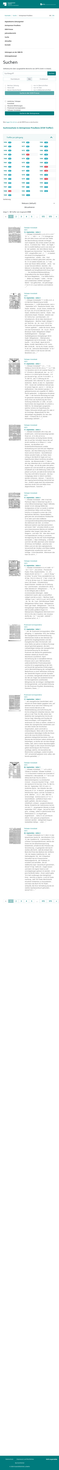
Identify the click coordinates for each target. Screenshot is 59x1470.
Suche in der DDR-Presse (29, 93)
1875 (23, 162)
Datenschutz (9, 1459)
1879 (23, 179)
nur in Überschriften (41, 85)
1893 (41, 179)
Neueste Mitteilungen (15, 106)
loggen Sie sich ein (11, 122)
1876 (23, 167)
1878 (23, 175)
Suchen (52, 73)
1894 (41, 183)
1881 (23, 187)
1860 (5, 158)
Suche (15, 15)
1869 (5, 195)
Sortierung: (7, 199)
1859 (5, 154)
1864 (5, 175)
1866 (5, 183)
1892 (41, 175)
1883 (23, 195)
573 (50, 216)
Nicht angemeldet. (51, 1459)
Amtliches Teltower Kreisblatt (14, 102)
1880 (23, 183)
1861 (5, 162)
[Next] (56, 216)
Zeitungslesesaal (11, 56)
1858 (5, 150)
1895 (41, 187)
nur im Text (38, 88)
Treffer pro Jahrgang (15, 137)
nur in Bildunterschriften (42, 90)
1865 (5, 179)
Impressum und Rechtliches (25, 1459)
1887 (41, 154)
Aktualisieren (29, 207)
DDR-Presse (9, 29)
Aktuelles (8, 41)
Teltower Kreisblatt (14, 110)
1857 (5, 146)
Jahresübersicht (10, 33)
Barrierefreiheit (19, 1463)
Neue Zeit (10, 88)
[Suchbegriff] (25, 73)
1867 (5, 187)
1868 (5, 191)
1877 (23, 171)
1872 (23, 150)
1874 (23, 158)
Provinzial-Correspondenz (16, 108)
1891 (41, 171)
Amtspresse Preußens (13, 25)
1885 (41, 146)
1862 (5, 167)
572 (43, 216)
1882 (23, 191)
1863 (5, 171)
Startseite (8, 15)
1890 (41, 167)
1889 (41, 162)
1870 (23, 142)
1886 (41, 150)
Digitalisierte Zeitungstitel (14, 22)
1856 (5, 142)
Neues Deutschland (14, 90)
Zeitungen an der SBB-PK (14, 52)
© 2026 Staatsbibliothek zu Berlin (19, 1466)
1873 (23, 154)
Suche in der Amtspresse (29, 113)
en (53, 15)
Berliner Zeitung (13, 85)
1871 (23, 146)
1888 (41, 158)
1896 (41, 191)
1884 (41, 142)
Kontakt (8, 45)
